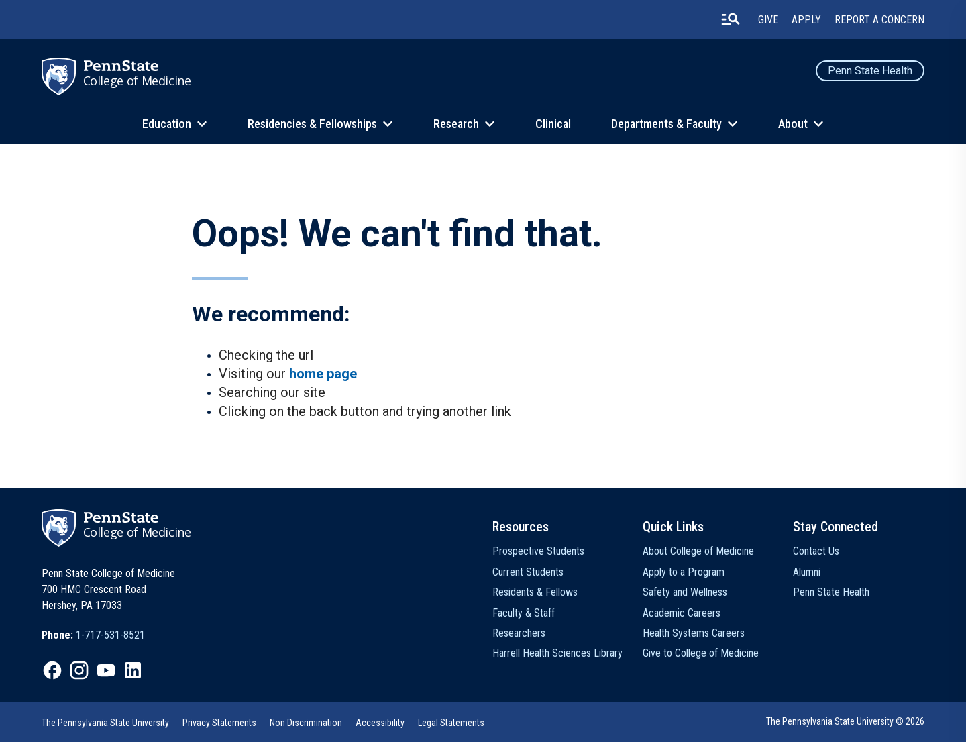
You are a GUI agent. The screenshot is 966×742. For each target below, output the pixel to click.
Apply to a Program (683, 572)
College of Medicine (137, 80)
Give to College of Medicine (701, 653)
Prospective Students (538, 551)
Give (768, 19)
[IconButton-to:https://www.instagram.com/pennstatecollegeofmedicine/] (79, 670)
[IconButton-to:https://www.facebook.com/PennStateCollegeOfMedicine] (52, 670)
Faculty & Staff (523, 612)
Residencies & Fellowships (312, 124)
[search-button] (730, 19)
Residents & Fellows (535, 592)
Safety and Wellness (685, 592)
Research (456, 124)
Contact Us (816, 551)
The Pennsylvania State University (105, 722)
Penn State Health (870, 70)
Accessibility (380, 722)
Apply (806, 19)
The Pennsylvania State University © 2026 (845, 721)
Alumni (806, 572)
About (793, 124)
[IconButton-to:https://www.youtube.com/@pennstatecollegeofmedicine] (106, 670)
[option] (93, 635)
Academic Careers (681, 612)
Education (166, 124)
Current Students (528, 572)
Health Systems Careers (694, 633)
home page (323, 374)
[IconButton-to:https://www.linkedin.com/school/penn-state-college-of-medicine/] (133, 670)
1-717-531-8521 (110, 635)
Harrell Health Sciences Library (557, 653)
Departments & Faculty (666, 124)
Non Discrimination (306, 722)
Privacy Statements (219, 722)
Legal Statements (451, 722)
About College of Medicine (698, 551)
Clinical (553, 124)
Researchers (518, 633)
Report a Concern (879, 19)
